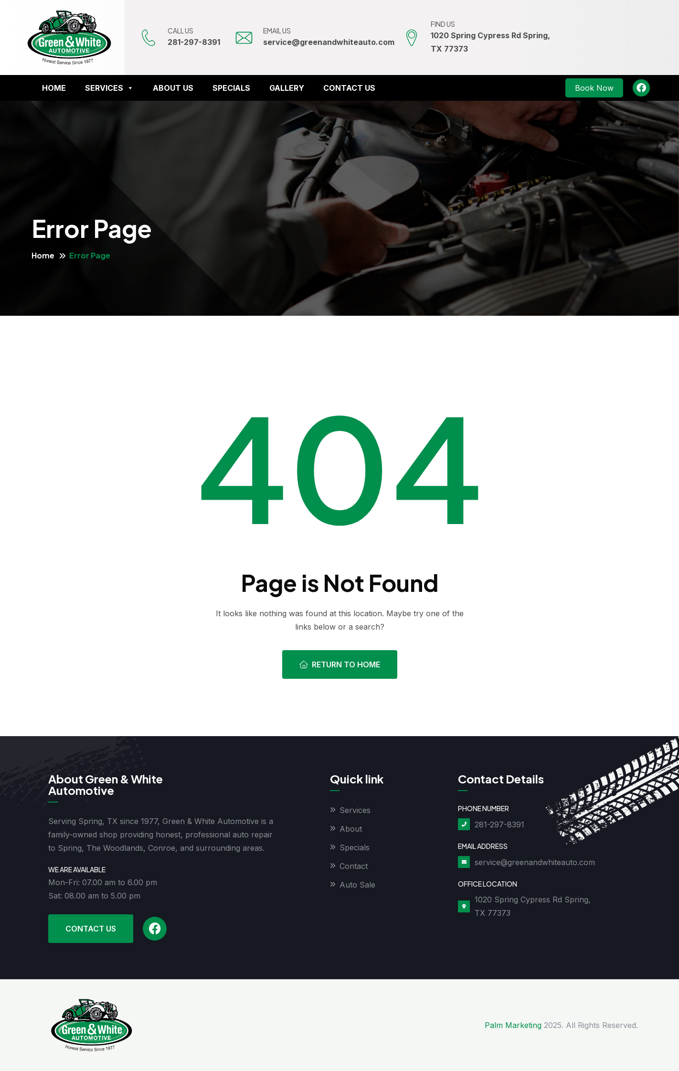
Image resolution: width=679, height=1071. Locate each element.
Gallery (286, 88)
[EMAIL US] (244, 38)
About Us (173, 88)
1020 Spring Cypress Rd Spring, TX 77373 (533, 906)
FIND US (443, 24)
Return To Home (339, 664)
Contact (354, 866)
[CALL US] (148, 38)
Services (109, 87)
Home (54, 88)
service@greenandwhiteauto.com (328, 42)
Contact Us (349, 88)
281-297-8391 (194, 42)
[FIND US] (412, 38)
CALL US (180, 30)
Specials (231, 88)
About (351, 829)
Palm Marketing (513, 1025)
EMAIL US (277, 30)
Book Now (594, 88)
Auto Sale (357, 884)
